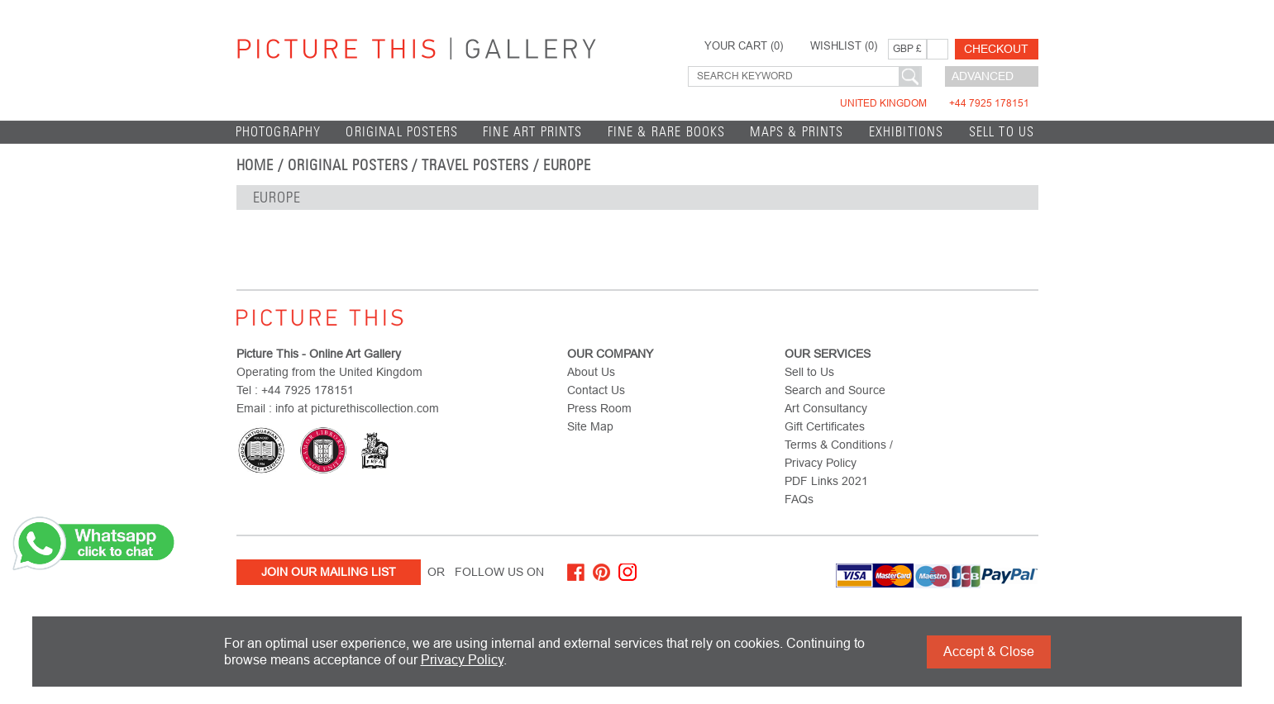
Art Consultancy (826, 408)
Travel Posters (475, 165)
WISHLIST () (843, 46)
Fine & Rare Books (667, 132)
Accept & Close (988, 652)
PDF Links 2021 (826, 481)
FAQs (799, 499)
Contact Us (596, 390)
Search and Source (835, 390)
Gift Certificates (825, 426)
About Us (591, 371)
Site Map (590, 426)
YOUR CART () (743, 46)
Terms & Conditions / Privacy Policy (839, 453)
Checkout (996, 48)
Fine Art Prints (533, 132)
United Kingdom (934, 103)
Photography (279, 132)
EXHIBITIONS (906, 132)
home (255, 165)
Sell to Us (1002, 132)
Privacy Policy (462, 660)
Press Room (599, 408)
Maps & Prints (796, 132)
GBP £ (907, 49)
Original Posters (402, 132)
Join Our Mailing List (328, 571)
